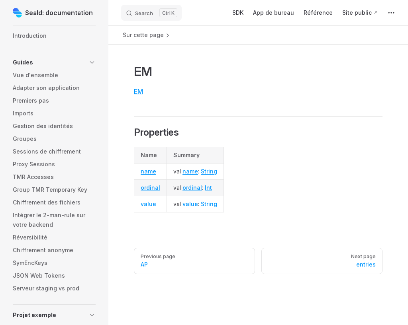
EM (138, 91)
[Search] (151, 13)
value (148, 203)
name (148, 171)
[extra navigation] (391, 12)
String (209, 171)
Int (208, 187)
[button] (54, 62)
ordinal (150, 187)
